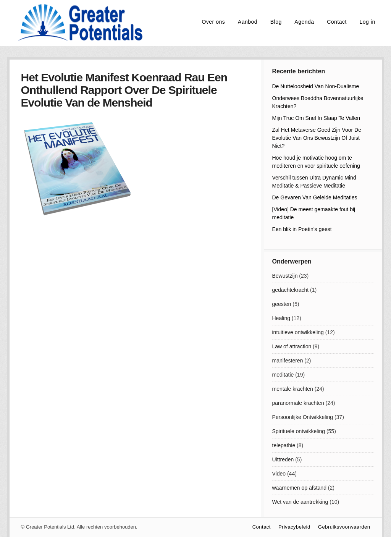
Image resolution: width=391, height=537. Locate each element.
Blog (276, 22)
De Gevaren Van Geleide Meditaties (314, 197)
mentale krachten (292, 389)
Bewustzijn (285, 276)
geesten (281, 304)
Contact (337, 22)
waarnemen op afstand (299, 488)
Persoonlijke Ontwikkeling (302, 417)
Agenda (304, 22)
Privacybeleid (294, 527)
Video (279, 474)
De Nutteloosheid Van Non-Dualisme (315, 86)
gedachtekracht (290, 290)
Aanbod (247, 22)
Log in (367, 22)
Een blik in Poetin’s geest (302, 229)
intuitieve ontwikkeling (298, 332)
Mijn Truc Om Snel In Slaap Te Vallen (316, 118)
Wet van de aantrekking (300, 502)
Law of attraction (292, 346)
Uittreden (283, 459)
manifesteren (287, 360)
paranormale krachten (298, 403)
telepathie (284, 445)
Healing (281, 318)
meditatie (283, 375)
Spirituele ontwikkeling (298, 431)
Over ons (213, 22)
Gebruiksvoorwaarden (344, 527)
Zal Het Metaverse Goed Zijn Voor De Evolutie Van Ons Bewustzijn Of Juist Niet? (316, 138)
